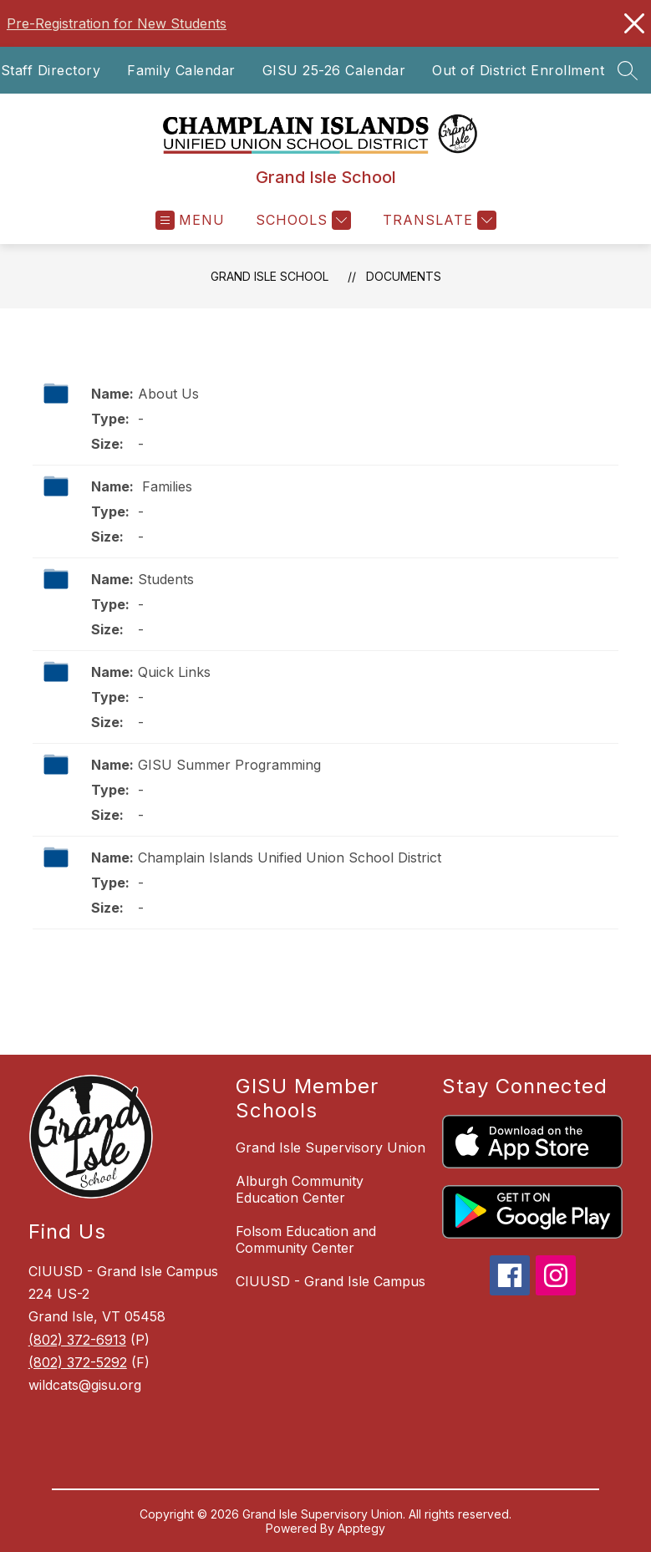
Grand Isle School (269, 276)
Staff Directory (51, 70)
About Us (168, 393)
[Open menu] (190, 220)
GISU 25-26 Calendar (334, 70)
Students (166, 579)
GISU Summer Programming (229, 764)
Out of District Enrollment (518, 70)
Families (165, 486)
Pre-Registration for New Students (116, 23)
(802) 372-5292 (77, 1362)
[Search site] (628, 70)
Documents (403, 276)
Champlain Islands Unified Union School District (289, 857)
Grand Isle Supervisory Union (330, 1147)
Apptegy (361, 1528)
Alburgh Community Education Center (300, 1189)
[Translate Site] (437, 220)
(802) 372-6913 (77, 1339)
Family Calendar (181, 70)
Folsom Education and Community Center (306, 1239)
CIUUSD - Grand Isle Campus (330, 1281)
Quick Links (174, 672)
